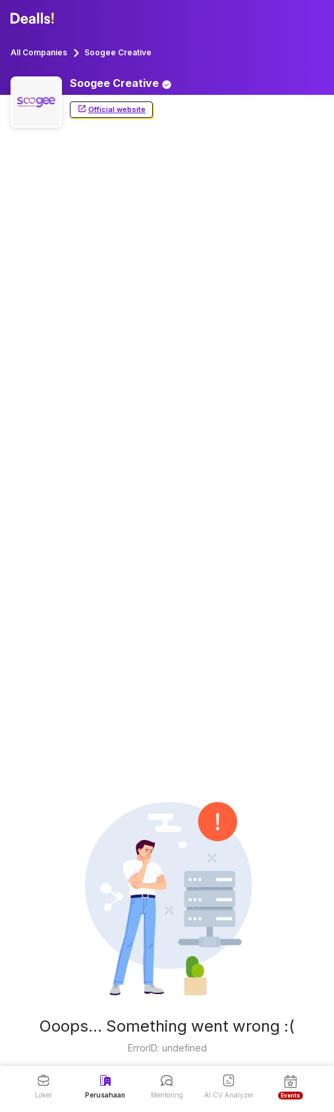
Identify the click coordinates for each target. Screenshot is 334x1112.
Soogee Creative (118, 52)
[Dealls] (34, 18)
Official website (111, 109)
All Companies (39, 52)
